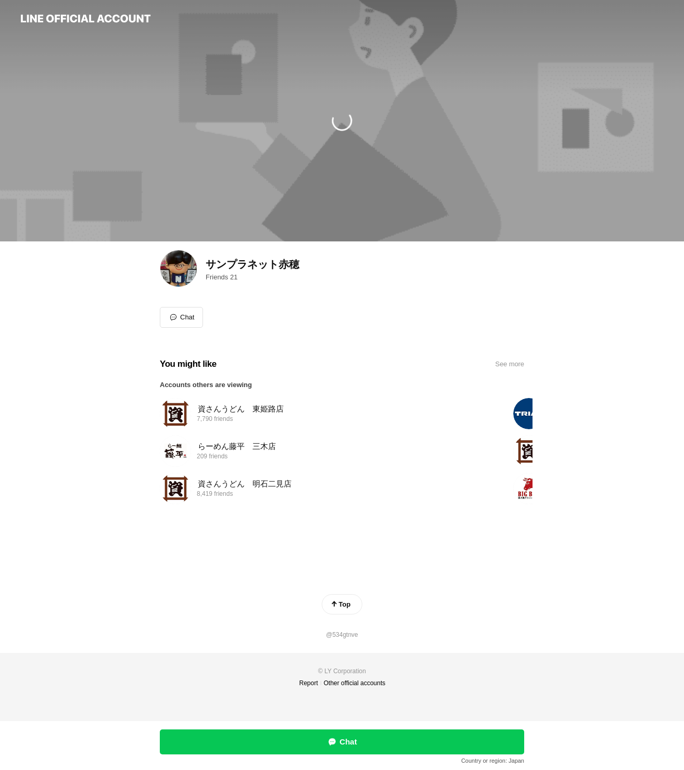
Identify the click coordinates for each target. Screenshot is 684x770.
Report (308, 683)
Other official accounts (355, 683)
